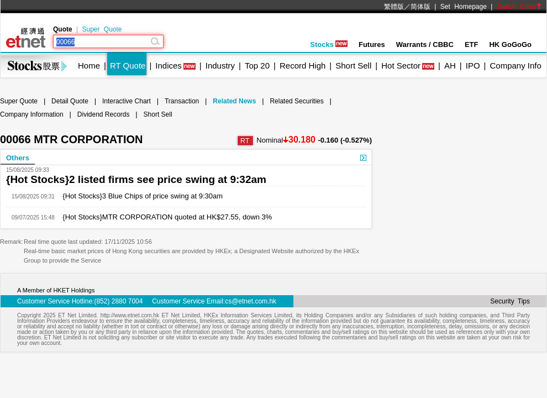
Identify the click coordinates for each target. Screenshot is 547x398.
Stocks (329, 44)
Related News (234, 101)
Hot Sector (400, 65)
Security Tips (510, 301)
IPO (473, 65)
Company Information (32, 114)
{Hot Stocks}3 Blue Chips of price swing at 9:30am (139, 196)
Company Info (515, 65)
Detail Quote (69, 101)
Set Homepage (463, 7)
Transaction (182, 101)
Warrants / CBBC (425, 44)
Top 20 (257, 65)
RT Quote (127, 65)
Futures (372, 44)
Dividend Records (103, 114)
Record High (302, 65)
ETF (471, 44)
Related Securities (296, 101)
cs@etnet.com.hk (250, 301)
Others (17, 158)
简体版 (420, 7)
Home (89, 65)
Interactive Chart (126, 101)
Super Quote (102, 29)
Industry (220, 65)
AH (450, 65)
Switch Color (519, 7)
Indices (168, 65)
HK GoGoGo (510, 44)
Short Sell (353, 65)
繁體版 (394, 7)
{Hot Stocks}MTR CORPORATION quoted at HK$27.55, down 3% (163, 217)
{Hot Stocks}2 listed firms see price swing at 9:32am (136, 179)
